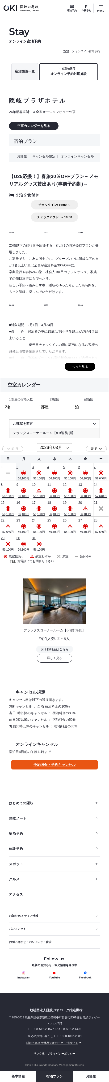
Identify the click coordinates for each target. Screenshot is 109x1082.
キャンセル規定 (43, 156)
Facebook (85, 975)
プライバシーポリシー (61, 1053)
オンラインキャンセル (76, 156)
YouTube (54, 975)
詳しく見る (54, 658)
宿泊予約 (72, 10)
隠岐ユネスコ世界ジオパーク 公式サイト (45, 1043)
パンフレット (17, 928)
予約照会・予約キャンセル (54, 765)
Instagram (23, 975)
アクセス (16, 894)
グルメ (53, 879)
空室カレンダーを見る (33, 126)
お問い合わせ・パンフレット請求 (30, 942)
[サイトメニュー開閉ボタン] (101, 8)
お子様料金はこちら (54, 649)
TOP (66, 51)
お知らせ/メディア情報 (23, 915)
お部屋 (91, 1076)
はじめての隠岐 (53, 803)
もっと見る (80, 367)
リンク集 (39, 1053)
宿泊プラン (54, 1076)
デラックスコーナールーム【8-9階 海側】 (54, 630)
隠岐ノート (17, 818)
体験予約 (86, 10)
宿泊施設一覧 (25, 71)
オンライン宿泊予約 (87, 51)
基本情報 (18, 1076)
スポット (53, 864)
